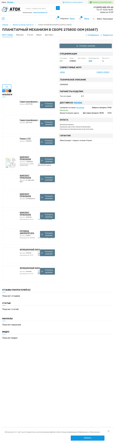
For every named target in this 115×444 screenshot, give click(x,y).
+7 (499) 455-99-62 (103, 7)
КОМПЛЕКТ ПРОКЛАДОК (25, 158)
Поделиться (106, 35)
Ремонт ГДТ (25, 139)
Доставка (49, 35)
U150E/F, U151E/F (103, 72)
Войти (99, 19)
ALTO (31, 219)
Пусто (72, 19)
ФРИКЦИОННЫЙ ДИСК (30, 249)
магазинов (80, 108)
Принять (87, 438)
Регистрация (108, 19)
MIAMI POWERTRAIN (27, 164)
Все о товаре (7, 35)
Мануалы (20, 35)
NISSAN (32, 238)
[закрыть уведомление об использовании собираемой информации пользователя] (108, 431)
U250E (62, 72)
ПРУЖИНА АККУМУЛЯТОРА (27, 232)
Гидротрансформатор (30, 102)
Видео (39, 35)
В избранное (93, 35)
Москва (78, 103)
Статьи (30, 35)
